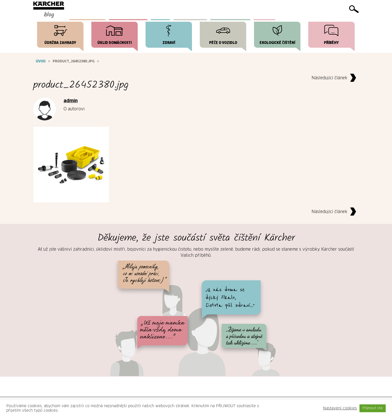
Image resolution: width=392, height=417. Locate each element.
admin (71, 101)
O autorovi (74, 109)
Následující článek (335, 78)
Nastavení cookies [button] (340, 408)
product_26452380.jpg (74, 61)
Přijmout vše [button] (372, 408)
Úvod (41, 61)
